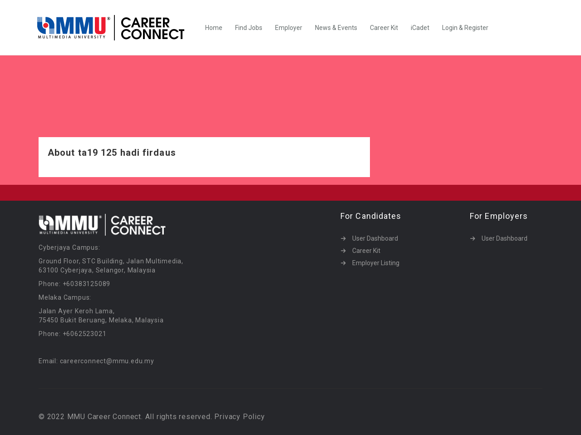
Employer (288, 27)
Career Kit (384, 27)
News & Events (336, 27)
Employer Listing (375, 263)
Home (213, 27)
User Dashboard (375, 238)
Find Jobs (248, 27)
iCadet (420, 27)
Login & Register (465, 27)
